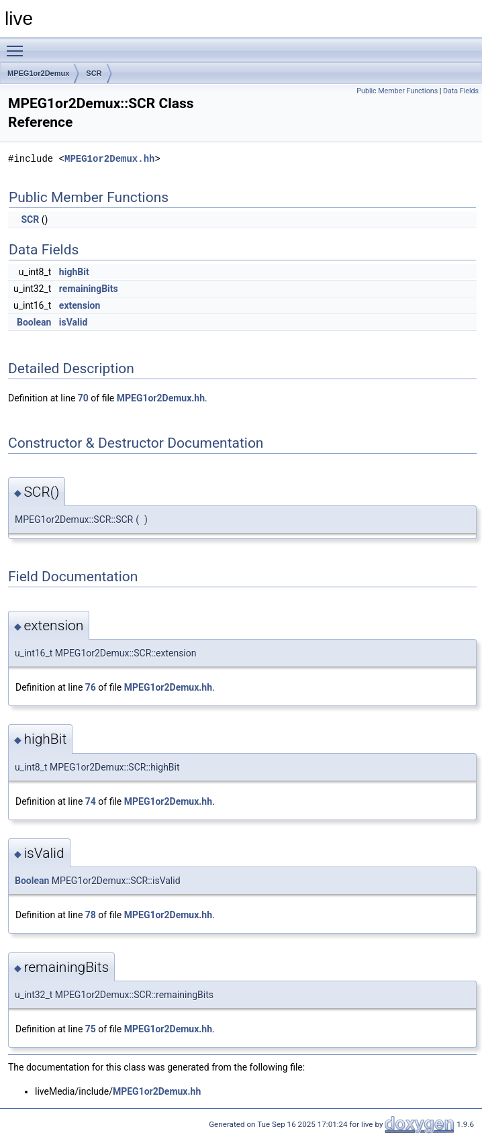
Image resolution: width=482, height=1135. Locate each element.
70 (83, 398)
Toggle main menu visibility (18, 45)
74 (90, 801)
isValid (73, 322)
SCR (93, 73)
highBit (74, 271)
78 (90, 914)
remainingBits (88, 288)
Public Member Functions (397, 91)
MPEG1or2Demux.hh (109, 158)
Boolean (34, 322)
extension (79, 305)
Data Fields (461, 91)
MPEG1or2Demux (38, 73)
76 (90, 687)
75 (90, 1029)
